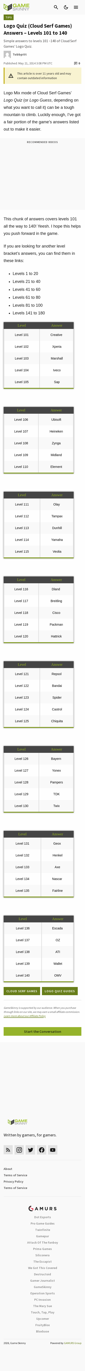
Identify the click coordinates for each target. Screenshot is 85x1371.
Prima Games (42, 1249)
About (8, 1169)
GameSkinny (42, 1287)
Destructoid (42, 1274)
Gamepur (42, 1236)
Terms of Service (15, 1175)
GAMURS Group (72, 1343)
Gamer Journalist (42, 1281)
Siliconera (42, 1255)
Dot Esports (42, 1217)
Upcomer (42, 1319)
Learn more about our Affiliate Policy (25, 1016)
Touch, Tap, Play (42, 1312)
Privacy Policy (13, 1181)
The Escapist (42, 1261)
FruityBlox (42, 1325)
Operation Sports (42, 1293)
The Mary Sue (42, 1306)
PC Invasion (42, 1300)
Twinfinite (42, 1230)
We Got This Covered (42, 1268)
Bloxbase (42, 1331)
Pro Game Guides (43, 1223)
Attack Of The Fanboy (42, 1242)
